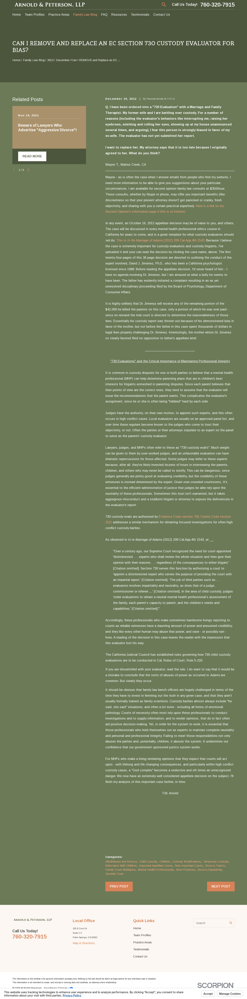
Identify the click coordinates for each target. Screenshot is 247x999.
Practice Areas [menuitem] (58, 14)
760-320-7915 (217, 5)
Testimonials (141, 949)
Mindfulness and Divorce (121, 861)
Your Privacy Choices (58, 988)
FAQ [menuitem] (104, 14)
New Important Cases (189, 865)
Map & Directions (84, 943)
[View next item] (28, 169)
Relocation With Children (121, 865)
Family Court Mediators (120, 869)
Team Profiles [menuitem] (35, 14)
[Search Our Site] (230, 922)
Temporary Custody (215, 861)
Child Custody (148, 861)
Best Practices (185, 869)
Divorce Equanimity (209, 869)
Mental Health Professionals (156, 869)
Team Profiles (142, 935)
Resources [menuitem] (119, 14)
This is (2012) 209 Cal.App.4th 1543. (160, 240)
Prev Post (119, 886)
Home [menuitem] (16, 14)
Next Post (220, 886)
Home (137, 928)
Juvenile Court (114, 873)
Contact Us (140, 956)
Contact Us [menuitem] (161, 14)
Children (164, 861)
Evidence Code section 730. (179, 516)
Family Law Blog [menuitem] (85, 14)
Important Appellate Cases (156, 865)
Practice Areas (142, 942)
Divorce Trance (215, 865)
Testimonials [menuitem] (140, 14)
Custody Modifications (186, 861)
